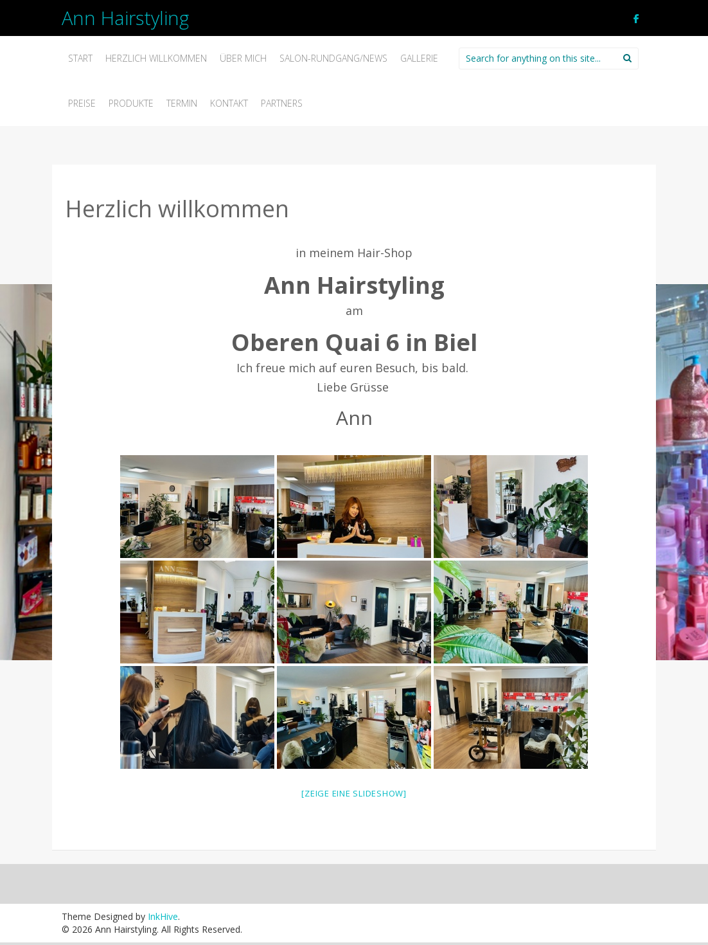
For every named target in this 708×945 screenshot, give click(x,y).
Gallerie (419, 58)
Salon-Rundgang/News (333, 58)
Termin (181, 103)
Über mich (243, 58)
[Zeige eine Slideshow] (354, 793)
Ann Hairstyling (125, 17)
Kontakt (229, 103)
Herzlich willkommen (156, 58)
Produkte (131, 103)
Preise (82, 103)
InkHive (163, 916)
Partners (282, 103)
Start (80, 58)
